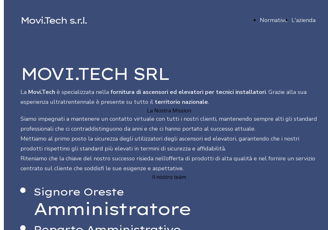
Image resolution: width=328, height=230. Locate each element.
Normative (274, 20)
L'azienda (303, 20)
